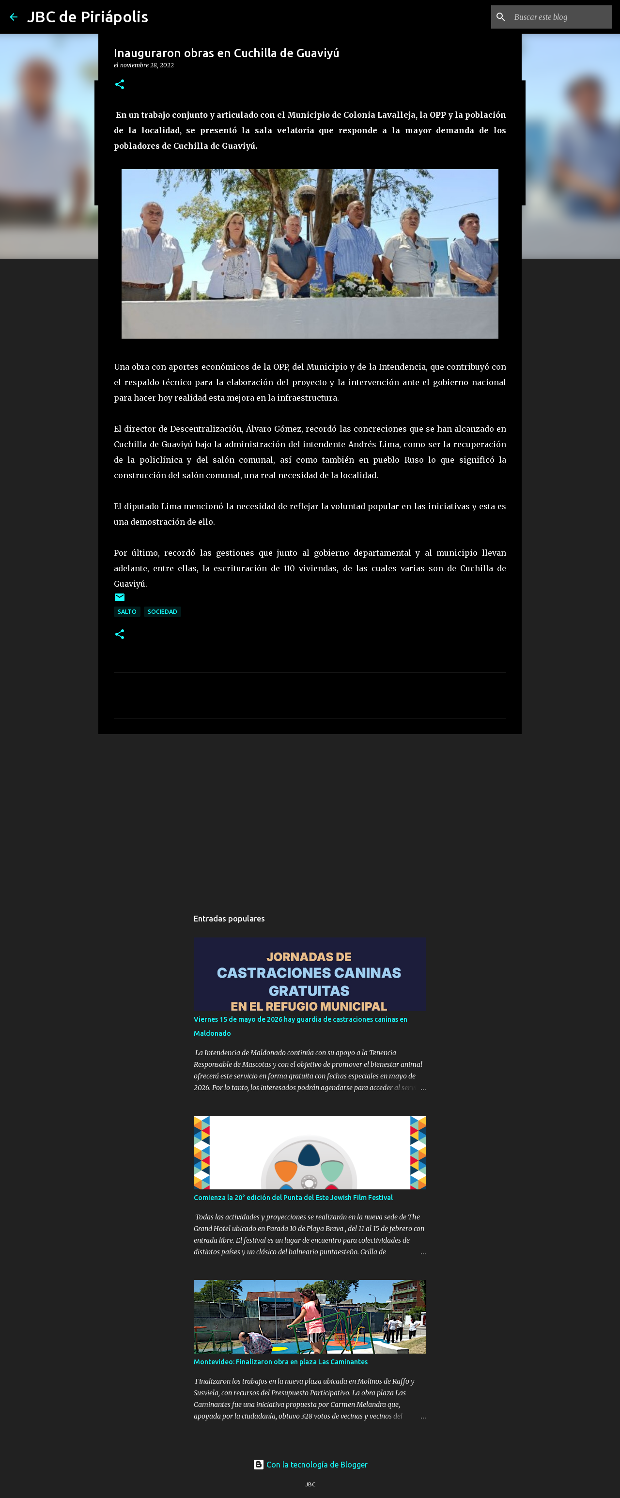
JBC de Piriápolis (87, 16)
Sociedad (162, 612)
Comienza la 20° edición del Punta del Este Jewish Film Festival (293, 1198)
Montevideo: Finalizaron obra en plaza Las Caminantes (281, 1362)
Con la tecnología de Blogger (310, 1464)
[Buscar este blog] (561, 17)
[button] (119, 85)
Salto (127, 612)
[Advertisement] (310, 816)
